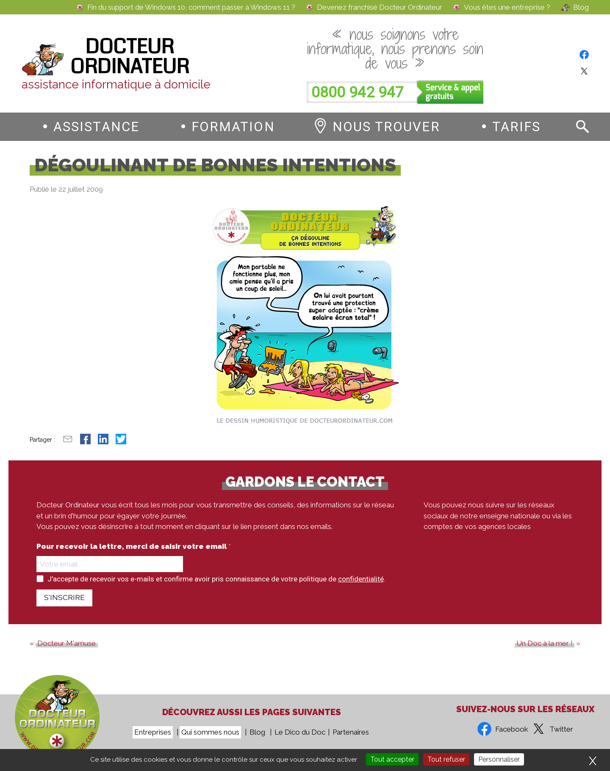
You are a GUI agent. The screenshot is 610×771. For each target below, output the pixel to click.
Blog (581, 7)
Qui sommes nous (210, 732)
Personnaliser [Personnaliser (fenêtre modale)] (499, 759)
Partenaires (351, 732)
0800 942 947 (357, 92)
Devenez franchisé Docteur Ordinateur (379, 7)
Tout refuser (446, 759)
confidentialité (361, 579)
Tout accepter (392, 759)
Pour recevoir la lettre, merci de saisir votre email (132, 546)
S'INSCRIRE (64, 597)
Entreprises (152, 732)
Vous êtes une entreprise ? (507, 7)
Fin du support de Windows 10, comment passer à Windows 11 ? (191, 7)
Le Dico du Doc (299, 732)
